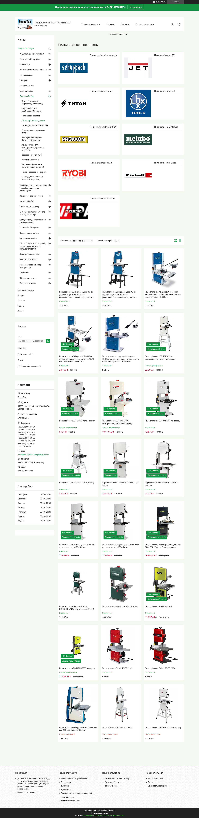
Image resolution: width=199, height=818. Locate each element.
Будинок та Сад (27, 91)
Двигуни (23, 80)
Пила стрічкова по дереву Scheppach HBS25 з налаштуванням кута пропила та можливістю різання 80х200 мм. (120, 359)
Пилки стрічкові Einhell (165, 162)
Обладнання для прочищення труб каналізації (33, 221)
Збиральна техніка (28, 278)
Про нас (21, 301)
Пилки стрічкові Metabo (166, 127)
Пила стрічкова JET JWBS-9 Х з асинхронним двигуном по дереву (117, 422)
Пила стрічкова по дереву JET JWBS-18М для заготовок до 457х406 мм (120, 546)
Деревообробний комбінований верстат (32, 109)
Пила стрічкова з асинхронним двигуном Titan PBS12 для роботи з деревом (163, 546)
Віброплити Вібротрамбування (74, 778)
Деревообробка (27, 96)
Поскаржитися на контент (93, 815)
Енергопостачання (28, 283)
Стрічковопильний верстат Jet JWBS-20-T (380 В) (120, 484)
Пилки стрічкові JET (164, 55)
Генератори (25, 64)
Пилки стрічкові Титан (101, 91)
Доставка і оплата (26, 290)
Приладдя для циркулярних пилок (34, 131)
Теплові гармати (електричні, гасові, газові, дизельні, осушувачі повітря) (33, 246)
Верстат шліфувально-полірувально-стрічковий (33, 165)
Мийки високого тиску (29, 206)
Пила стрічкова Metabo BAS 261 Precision (120, 606)
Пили (150, 782)
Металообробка (27, 201)
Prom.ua (112, 811)
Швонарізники (111, 786)
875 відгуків (161, 2)
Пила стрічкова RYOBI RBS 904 (158, 606)
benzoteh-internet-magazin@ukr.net (33, 455)
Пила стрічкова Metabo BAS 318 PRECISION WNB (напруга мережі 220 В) (76, 607)
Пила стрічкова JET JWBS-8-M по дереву (77, 421)
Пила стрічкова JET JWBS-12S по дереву (163, 727)
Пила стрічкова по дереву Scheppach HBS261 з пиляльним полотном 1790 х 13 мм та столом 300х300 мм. (163, 294)
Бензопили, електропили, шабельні (76, 793)
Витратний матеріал (29, 260)
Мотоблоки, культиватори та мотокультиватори (32, 213)
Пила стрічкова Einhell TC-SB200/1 (117, 668)
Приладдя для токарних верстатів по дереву (32, 178)
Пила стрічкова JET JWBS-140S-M (117, 727)
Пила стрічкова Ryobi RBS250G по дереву (77, 668)
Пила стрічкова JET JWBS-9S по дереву (162, 421)
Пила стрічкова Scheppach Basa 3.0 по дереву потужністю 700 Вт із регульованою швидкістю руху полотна (76, 294)
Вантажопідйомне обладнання (33, 70)
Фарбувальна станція (29, 254)
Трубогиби (24, 273)
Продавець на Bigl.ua (99, 813)
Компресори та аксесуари (31, 196)
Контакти (125, 24)
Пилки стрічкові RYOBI (101, 162)
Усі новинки (136, 7)
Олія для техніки (27, 86)
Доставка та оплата (145, 24)
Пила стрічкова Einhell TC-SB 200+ (160, 668)
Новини (21, 306)
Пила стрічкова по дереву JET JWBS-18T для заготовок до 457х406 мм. (77, 546)
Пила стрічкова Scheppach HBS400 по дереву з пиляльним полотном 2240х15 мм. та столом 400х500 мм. (76, 359)
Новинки (110, 24)
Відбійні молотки (155, 778)
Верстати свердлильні (32, 155)
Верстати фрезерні (30, 160)
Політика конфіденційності (114, 815)
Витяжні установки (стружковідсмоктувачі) (32, 102)
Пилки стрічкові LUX (164, 91)
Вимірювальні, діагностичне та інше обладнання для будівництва (33, 188)
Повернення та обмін (118, 34)
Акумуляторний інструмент (32, 54)
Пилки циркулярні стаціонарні (35, 125)
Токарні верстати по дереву (34, 172)
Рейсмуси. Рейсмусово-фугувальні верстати (32, 138)
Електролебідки (112, 782)
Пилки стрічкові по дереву (33, 121)
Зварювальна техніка (29, 233)
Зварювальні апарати (157, 786)
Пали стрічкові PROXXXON (103, 127)
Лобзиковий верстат (31, 116)
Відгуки (21, 295)
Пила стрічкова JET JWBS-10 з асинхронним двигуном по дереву (160, 357)
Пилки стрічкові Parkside (102, 198)
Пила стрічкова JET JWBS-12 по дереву (76, 483)
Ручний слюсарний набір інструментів (30, 266)
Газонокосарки (26, 75)
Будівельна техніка (28, 238)
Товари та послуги (89, 24)
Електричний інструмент (30, 59)
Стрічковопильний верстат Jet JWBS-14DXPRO (161, 484)
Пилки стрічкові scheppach (103, 55)
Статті (20, 311)
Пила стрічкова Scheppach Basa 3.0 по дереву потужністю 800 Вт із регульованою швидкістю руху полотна (119, 294)
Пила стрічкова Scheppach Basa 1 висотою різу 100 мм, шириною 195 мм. (78, 728)
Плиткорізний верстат (29, 228)
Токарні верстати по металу (117, 778)
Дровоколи (66, 790)
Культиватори (67, 797)
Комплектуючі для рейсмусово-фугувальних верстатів (33, 147)
